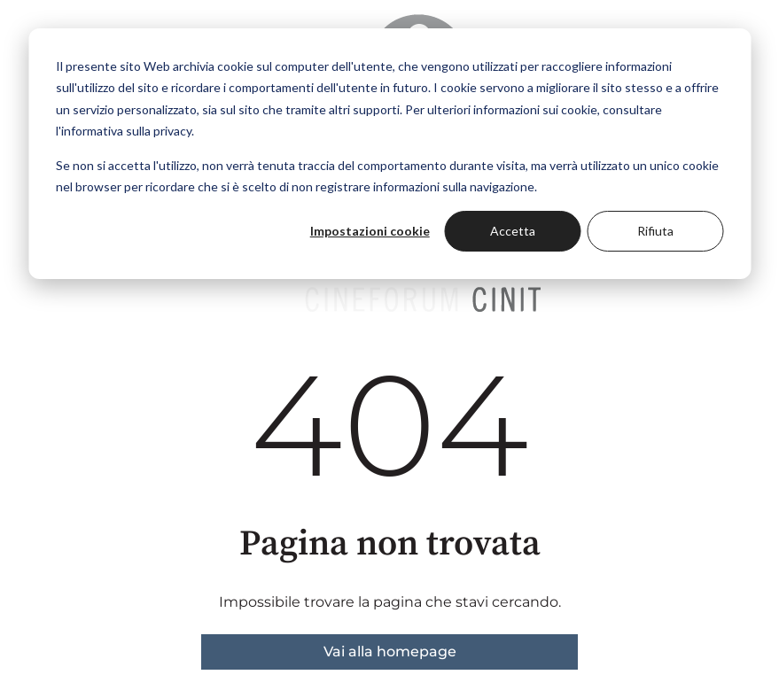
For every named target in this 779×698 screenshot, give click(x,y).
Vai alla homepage (389, 651)
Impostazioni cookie (370, 230)
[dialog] (389, 153)
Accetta (512, 230)
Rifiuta (655, 230)
